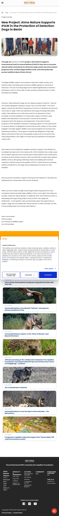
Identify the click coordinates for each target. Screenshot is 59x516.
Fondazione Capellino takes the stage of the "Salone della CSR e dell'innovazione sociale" (29, 438)
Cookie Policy (17, 513)
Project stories (6, 17)
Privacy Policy (7, 513)
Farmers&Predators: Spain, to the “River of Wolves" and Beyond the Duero (27, 335)
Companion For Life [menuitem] (28, 482)
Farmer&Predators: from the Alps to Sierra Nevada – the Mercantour (27, 412)
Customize (29, 275)
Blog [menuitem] (37, 474)
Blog (7, 12)
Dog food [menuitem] (16, 479)
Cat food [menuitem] (16, 476)
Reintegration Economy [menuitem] (28, 474)
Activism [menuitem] (27, 479)
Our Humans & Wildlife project (12, 222)
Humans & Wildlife (18, 62)
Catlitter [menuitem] (15, 481)
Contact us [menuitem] (50, 481)
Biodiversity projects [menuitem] (27, 486)
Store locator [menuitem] (51, 483)
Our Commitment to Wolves (16, 387)
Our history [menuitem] (27, 477)
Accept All (48, 275)
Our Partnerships (7, 224)
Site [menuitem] (48, 475)
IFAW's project (6, 219)
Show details (49, 268)
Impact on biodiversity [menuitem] (16, 483)
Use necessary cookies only (11, 274)
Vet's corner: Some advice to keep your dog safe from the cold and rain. (29, 283)
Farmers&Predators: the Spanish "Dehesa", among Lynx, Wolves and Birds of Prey (27, 309)
